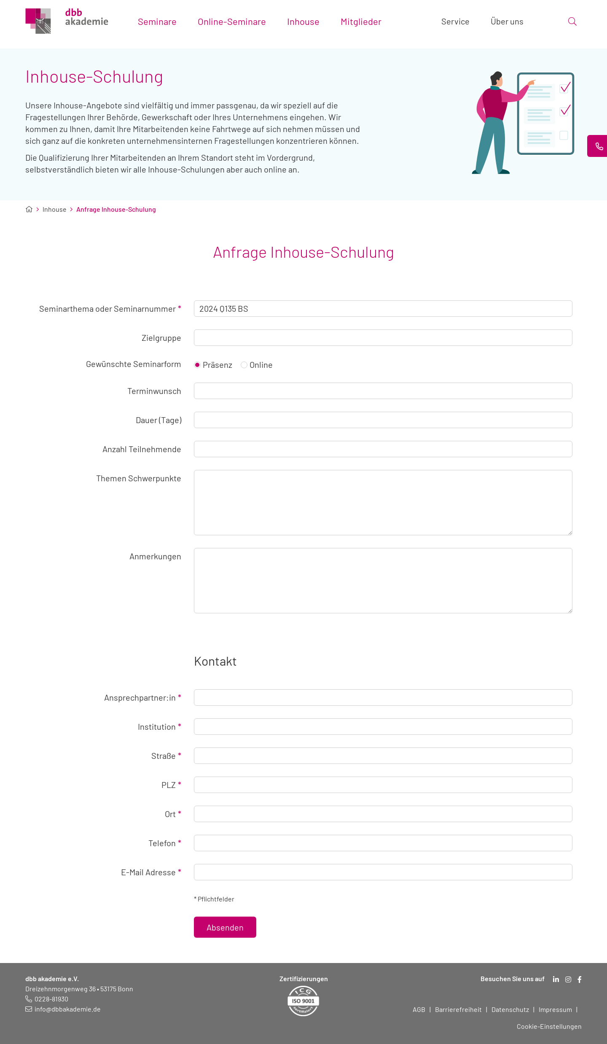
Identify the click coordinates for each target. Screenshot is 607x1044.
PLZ (171, 785)
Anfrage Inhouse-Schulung (116, 209)
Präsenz (213, 364)
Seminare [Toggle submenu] (157, 21)
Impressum (555, 1009)
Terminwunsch (154, 391)
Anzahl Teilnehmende (141, 449)
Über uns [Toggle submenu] (507, 21)
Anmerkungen (155, 556)
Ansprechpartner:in (142, 697)
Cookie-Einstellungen (549, 1026)
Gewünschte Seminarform (133, 364)
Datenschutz (510, 1009)
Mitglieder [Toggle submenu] (361, 21)
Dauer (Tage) (158, 420)
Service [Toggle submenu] (455, 21)
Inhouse (55, 209)
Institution (159, 726)
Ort (173, 814)
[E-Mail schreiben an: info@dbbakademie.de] (63, 1009)
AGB (419, 1009)
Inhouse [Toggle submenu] (303, 21)
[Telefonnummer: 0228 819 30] (46, 999)
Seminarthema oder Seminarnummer (110, 308)
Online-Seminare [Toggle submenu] (232, 21)
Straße (166, 755)
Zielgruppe (161, 337)
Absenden (225, 927)
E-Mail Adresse (151, 872)
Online (257, 364)
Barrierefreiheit (458, 1009)
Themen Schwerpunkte (138, 478)
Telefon (164, 843)
